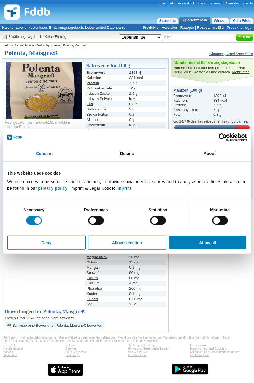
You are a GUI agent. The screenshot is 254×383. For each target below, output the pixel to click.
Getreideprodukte (48, 45)
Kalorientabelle (195, 20)
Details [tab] (127, 153)
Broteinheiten (97, 114)
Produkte (151, 27)
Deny (46, 242)
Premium (216, 3)
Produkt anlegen (240, 27)
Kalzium (93, 283)
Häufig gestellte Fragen (143, 345)
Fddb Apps (73, 355)
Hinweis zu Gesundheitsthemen (148, 348)
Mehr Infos (240, 72)
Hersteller (169, 27)
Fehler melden (199, 355)
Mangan (93, 267)
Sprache (247, 3)
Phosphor (94, 288)
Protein (93, 83)
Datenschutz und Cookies (208, 348)
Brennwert (96, 72)
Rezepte (187, 27)
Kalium (92, 278)
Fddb (7, 45)
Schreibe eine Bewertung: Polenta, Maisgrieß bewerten (57, 325)
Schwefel (94, 273)
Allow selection (127, 242)
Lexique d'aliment (77, 351)
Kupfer (92, 294)
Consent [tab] (44, 153)
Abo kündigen (137, 355)
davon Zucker (100, 93)
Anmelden (232, 3)
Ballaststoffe (96, 109)
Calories (71, 348)
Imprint (124, 188)
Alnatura (216, 54)
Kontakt (202, 3)
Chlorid (92, 262)
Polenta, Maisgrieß (75, 45)
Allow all (207, 242)
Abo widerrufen (138, 351)
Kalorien (71, 345)
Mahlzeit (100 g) (187, 90)
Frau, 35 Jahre (234, 121)
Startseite (167, 21)
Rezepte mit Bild (210, 27)
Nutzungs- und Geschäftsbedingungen (215, 351)
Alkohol (93, 120)
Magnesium (97, 257)
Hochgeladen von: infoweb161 (29, 122)
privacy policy (52, 188)
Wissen (220, 21)
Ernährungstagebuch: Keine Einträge (38, 37)
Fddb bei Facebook (181, 3)
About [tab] (210, 153)
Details (24, 127)
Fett (90, 104)
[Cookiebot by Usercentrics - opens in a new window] (223, 137)
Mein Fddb (241, 21)
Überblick (9, 345)
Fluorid (92, 299)
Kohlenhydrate (99, 88)
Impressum (198, 345)
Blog (163, 3)
